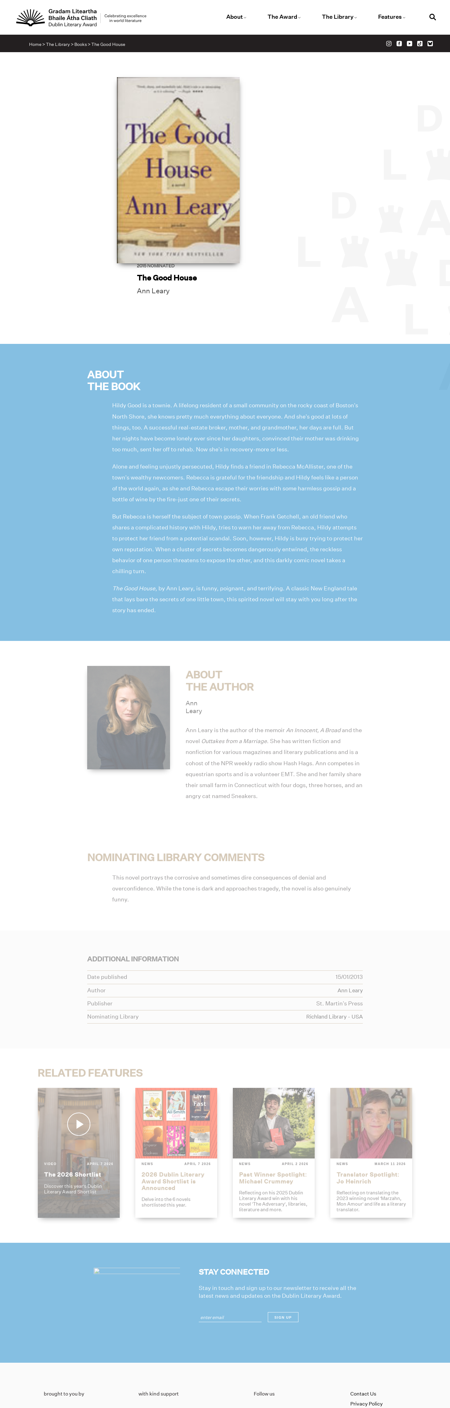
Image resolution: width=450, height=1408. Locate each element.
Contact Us (363, 1334)
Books (82, 45)
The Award (281, 17)
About (235, 17)
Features (386, 17)
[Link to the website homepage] (87, 18)
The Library (335, 17)
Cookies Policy (367, 1353)
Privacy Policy (366, 1343)
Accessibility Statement (378, 1363)
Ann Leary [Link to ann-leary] (263, 168)
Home (37, 45)
